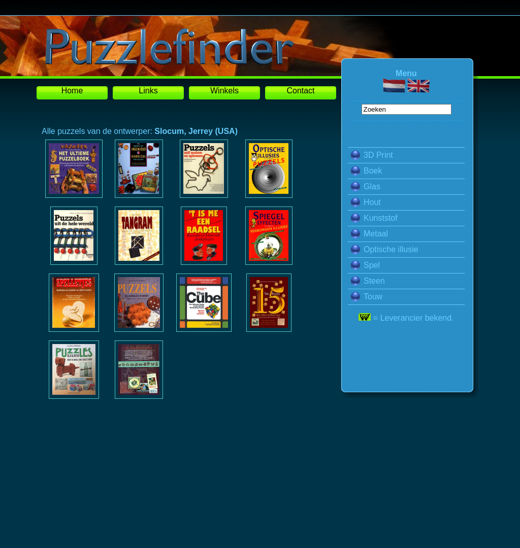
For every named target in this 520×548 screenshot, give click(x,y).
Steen (367, 281)
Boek (366, 170)
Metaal (369, 233)
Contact (300, 90)
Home (72, 90)
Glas (365, 186)
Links (148, 90)
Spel (365, 265)
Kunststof (374, 218)
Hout (365, 202)
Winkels (224, 90)
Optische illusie (384, 249)
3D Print (371, 155)
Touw (366, 296)
